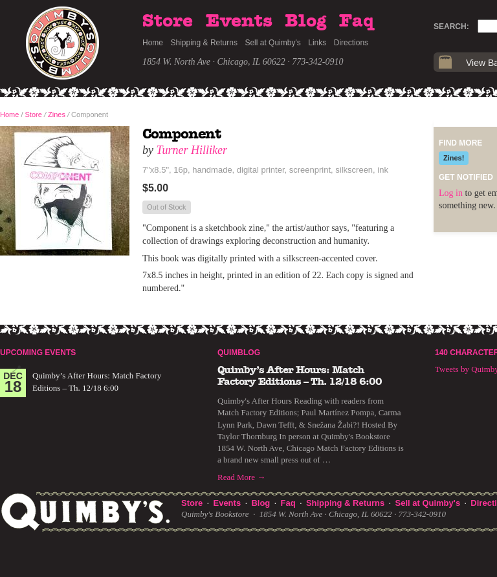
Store (167, 21)
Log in (451, 193)
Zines (56, 114)
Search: (451, 26)
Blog (305, 21)
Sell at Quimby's (272, 42)
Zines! (453, 158)
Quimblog (238, 352)
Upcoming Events (38, 352)
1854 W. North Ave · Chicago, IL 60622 (213, 62)
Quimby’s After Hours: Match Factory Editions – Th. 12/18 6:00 (299, 376)
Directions (351, 42)
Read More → (241, 477)
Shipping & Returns (204, 42)
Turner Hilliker (192, 150)
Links (317, 42)
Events (239, 21)
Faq (356, 21)
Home (152, 42)
